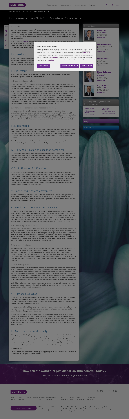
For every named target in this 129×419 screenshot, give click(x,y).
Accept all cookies (87, 65)
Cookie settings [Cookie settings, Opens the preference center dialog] (43, 65)
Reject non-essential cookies (70, 65)
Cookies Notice (86, 52)
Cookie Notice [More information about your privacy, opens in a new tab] (50, 60)
